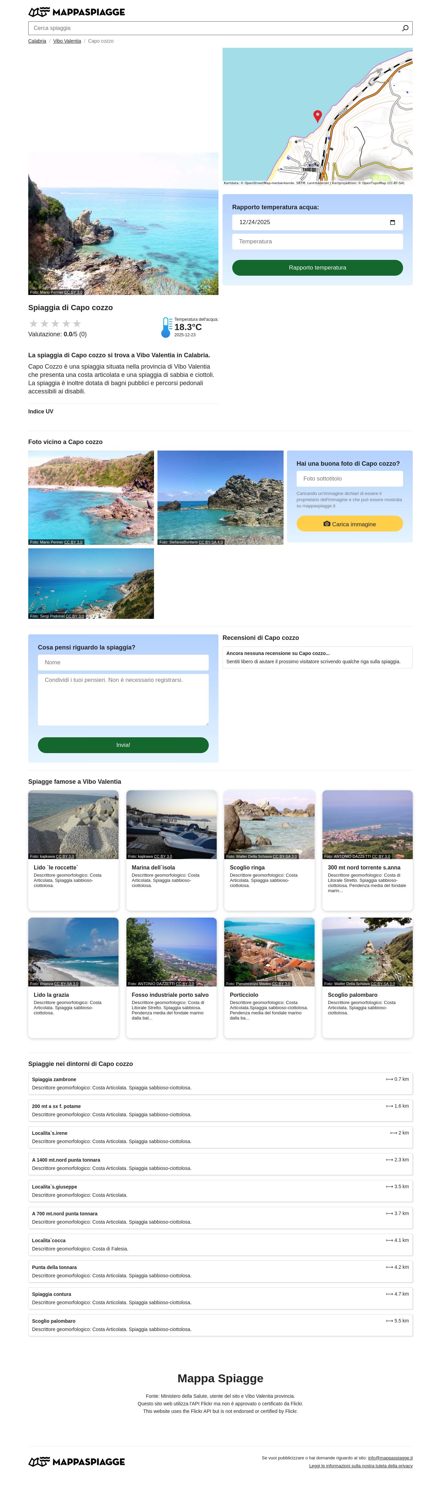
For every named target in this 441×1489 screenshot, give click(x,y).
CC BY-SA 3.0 (285, 856)
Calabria (37, 41)
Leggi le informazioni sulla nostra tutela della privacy (361, 1465)
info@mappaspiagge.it (390, 1457)
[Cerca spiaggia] (405, 28)
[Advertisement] (123, 101)
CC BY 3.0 (73, 292)
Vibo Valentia (67, 41)
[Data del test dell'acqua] (317, 222)
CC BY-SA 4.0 (211, 542)
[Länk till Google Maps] (318, 117)
